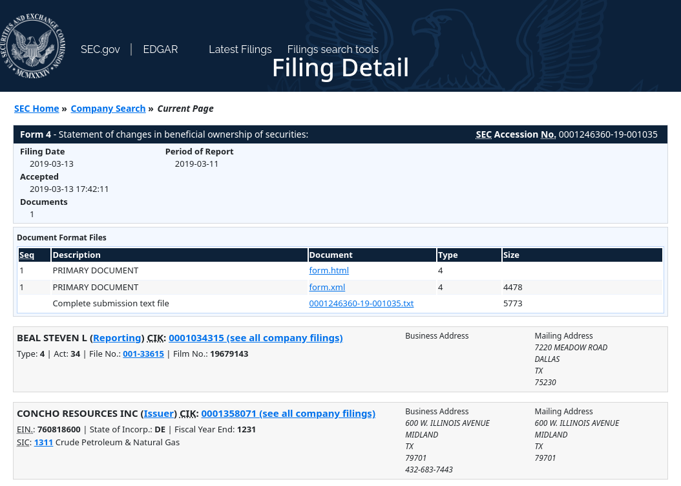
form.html (329, 270)
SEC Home (36, 108)
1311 (44, 442)
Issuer (159, 413)
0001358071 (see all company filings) (288, 413)
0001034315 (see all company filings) (255, 337)
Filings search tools (333, 49)
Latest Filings (240, 49)
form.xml (327, 287)
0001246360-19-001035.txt (361, 303)
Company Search (108, 108)
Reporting (117, 337)
